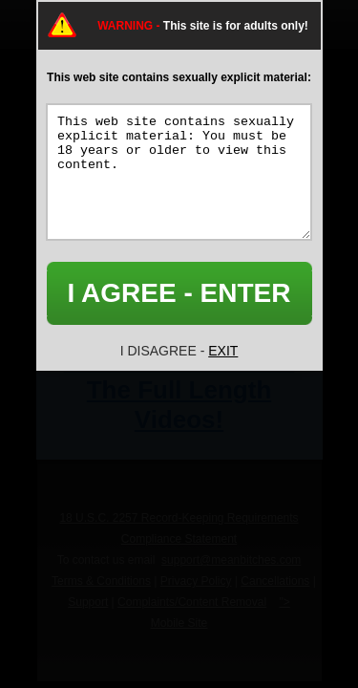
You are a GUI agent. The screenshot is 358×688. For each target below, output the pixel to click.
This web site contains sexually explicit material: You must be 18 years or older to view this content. (179, 172)
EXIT (223, 350)
